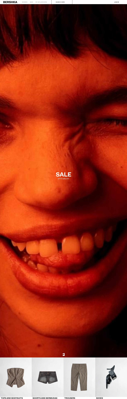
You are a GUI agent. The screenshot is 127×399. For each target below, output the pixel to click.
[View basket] (122, 2)
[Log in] (114, 2)
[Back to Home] (10, 2)
